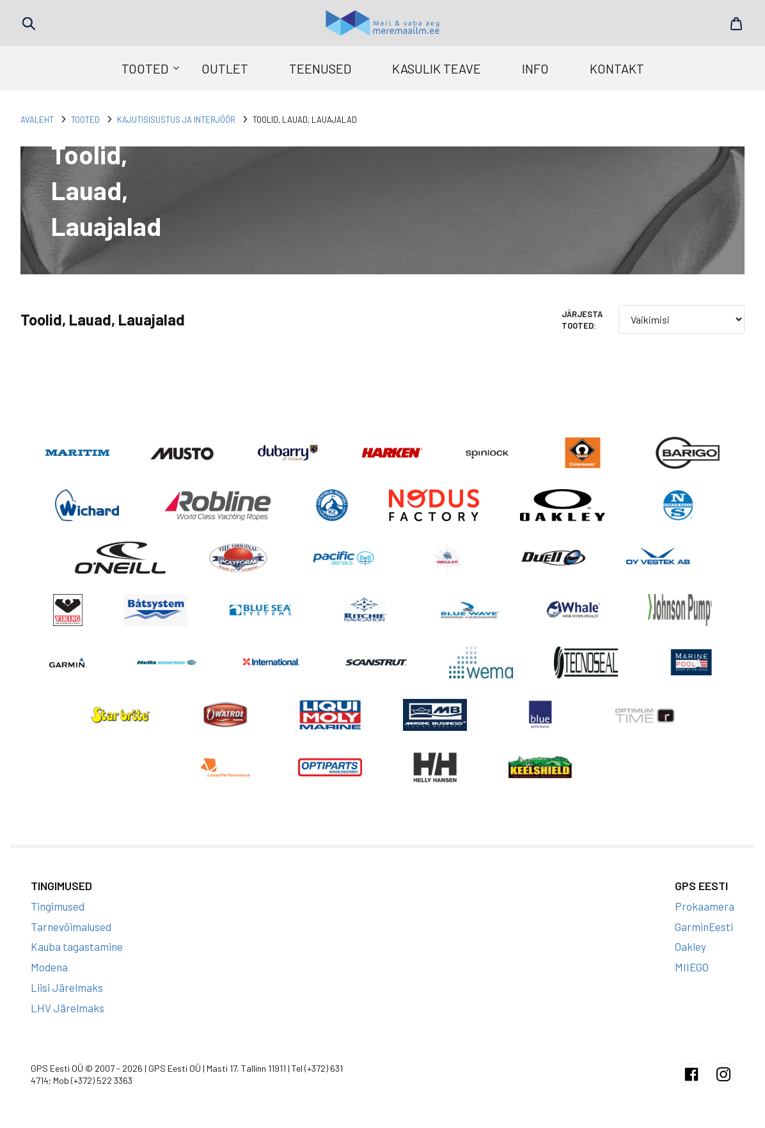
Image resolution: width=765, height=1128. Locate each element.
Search (28, 23)
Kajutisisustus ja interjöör (176, 119)
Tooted (145, 68)
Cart (736, 23)
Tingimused (57, 906)
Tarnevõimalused (71, 926)
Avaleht (37, 119)
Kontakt (617, 68)
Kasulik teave (436, 68)
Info (535, 68)
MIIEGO (692, 966)
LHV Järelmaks (67, 1007)
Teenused (320, 68)
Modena (49, 966)
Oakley (690, 946)
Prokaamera (704, 906)
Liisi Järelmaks (67, 987)
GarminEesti (704, 926)
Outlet (224, 68)
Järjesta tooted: (582, 320)
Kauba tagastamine (77, 946)
